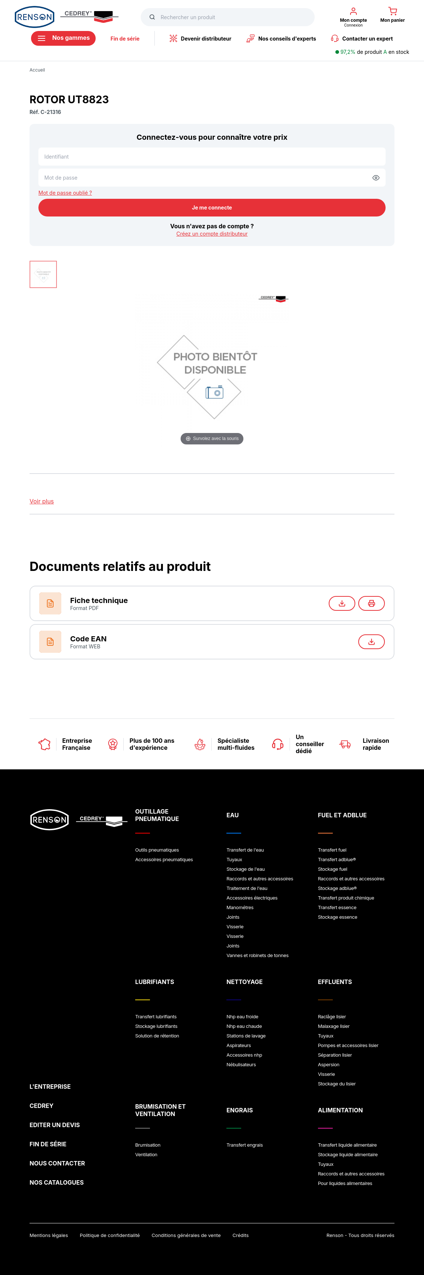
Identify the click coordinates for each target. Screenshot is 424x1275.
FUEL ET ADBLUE (342, 815)
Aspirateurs (238, 1045)
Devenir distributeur (201, 38)
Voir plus (42, 501)
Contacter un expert (362, 38)
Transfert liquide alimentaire (347, 1145)
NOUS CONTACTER (57, 1163)
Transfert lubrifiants (156, 1016)
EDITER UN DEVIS (55, 1125)
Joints (232, 917)
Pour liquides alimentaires (345, 1183)
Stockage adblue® (337, 888)
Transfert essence (337, 907)
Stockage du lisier (337, 1084)
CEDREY (42, 1105)
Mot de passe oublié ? (65, 193)
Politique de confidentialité (110, 1235)
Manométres (239, 907)
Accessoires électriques (251, 898)
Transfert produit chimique (346, 898)
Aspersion (328, 1064)
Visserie (234, 926)
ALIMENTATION (340, 1110)
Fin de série (125, 38)
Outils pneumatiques (157, 850)
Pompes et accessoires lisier (348, 1045)
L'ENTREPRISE (50, 1086)
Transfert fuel (332, 850)
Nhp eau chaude (244, 1026)
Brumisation (147, 1145)
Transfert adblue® (337, 859)
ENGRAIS (239, 1110)
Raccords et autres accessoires (259, 878)
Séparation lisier (335, 1055)
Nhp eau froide (242, 1016)
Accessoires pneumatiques (164, 859)
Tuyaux (234, 859)
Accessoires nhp (244, 1055)
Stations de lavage (246, 1036)
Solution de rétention (157, 1036)
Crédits (241, 1235)
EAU (232, 815)
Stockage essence (338, 917)
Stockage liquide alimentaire (348, 1154)
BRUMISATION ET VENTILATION (160, 1110)
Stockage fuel (332, 869)
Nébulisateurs (241, 1064)
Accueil (37, 70)
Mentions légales (49, 1235)
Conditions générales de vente (186, 1235)
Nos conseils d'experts (281, 38)
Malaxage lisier (334, 1026)
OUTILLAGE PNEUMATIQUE (157, 815)
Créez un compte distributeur (211, 234)
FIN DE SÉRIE (48, 1144)
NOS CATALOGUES (57, 1182)
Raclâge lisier (332, 1016)
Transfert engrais (244, 1145)
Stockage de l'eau (245, 869)
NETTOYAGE (244, 981)
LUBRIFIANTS (154, 981)
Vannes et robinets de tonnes (257, 955)
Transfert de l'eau (245, 850)
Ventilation (146, 1154)
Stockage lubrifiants (156, 1026)
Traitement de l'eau (246, 888)
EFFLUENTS (335, 981)
